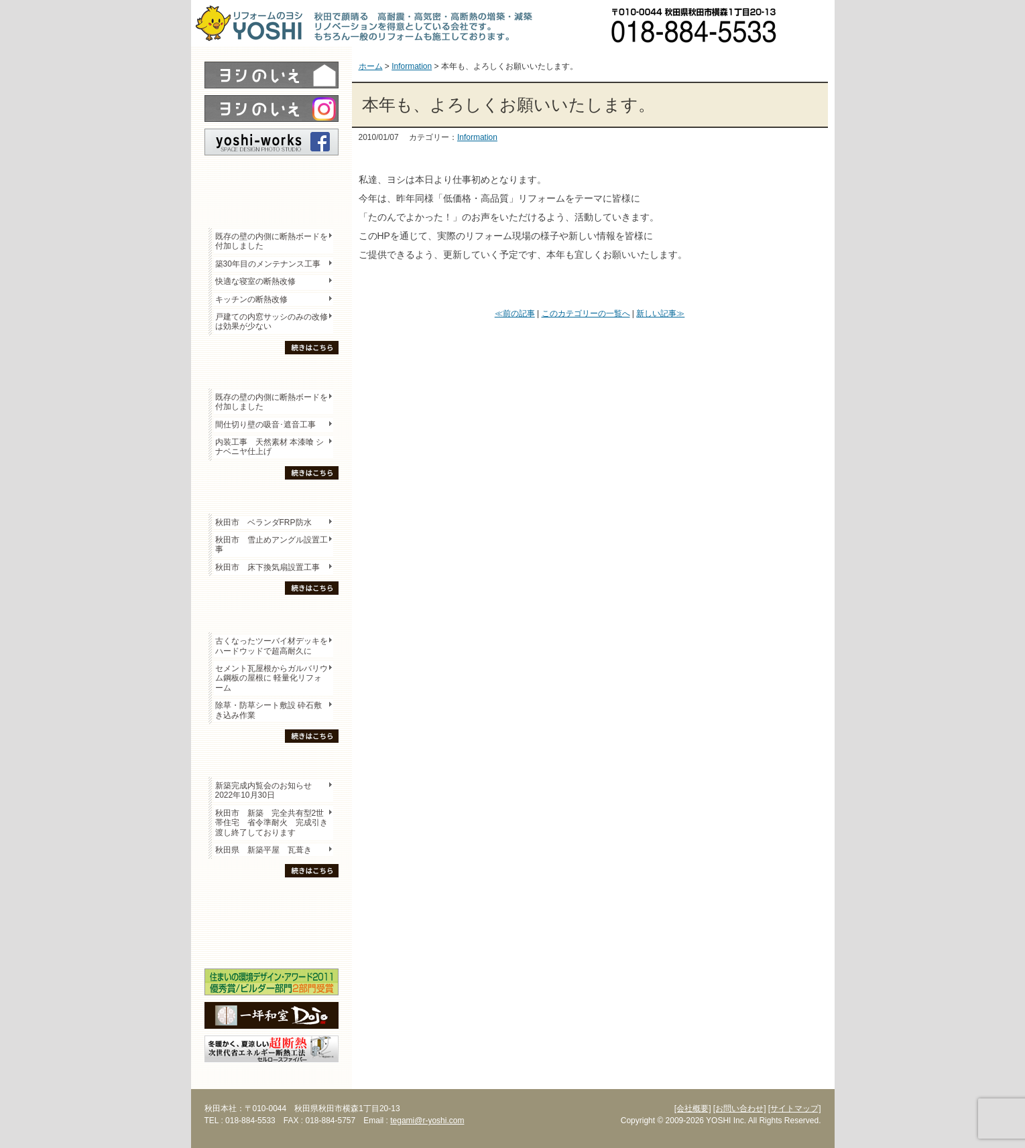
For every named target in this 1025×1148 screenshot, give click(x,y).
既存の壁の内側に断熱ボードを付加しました (271, 241)
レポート (271, 179)
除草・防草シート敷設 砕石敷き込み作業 (268, 710)
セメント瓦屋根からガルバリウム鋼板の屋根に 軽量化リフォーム (271, 678)
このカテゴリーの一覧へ (586, 313)
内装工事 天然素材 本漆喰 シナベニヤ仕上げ (269, 446)
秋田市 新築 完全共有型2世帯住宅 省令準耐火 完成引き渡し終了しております (271, 822)
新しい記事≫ (660, 313)
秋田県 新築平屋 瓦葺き (263, 850)
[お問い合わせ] (739, 1108)
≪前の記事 (515, 313)
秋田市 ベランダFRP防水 (263, 522)
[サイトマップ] (794, 1108)
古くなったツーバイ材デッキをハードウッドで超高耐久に (271, 645)
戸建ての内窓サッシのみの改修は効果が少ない (271, 321)
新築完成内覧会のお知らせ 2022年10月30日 (263, 790)
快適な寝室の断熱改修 (255, 281)
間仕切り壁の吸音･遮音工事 (265, 424)
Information (477, 137)
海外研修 (271, 945)
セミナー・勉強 (271, 922)
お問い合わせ (811, 23)
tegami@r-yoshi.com (427, 1120)
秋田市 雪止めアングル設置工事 (271, 544)
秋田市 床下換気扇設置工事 (267, 567)
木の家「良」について (271, 898)
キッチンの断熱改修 (255, 299)
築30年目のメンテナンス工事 (267, 264)
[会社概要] (692, 1108)
